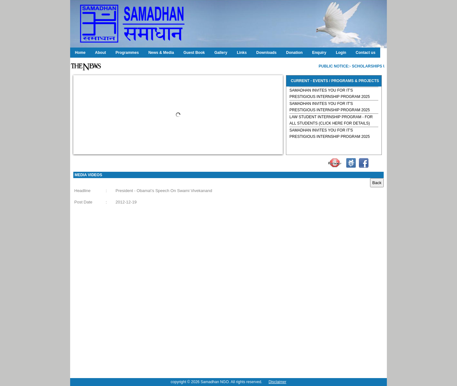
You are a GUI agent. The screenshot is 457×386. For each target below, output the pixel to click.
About (100, 52)
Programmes (127, 52)
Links (242, 52)
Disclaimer (277, 382)
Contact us (365, 52)
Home (80, 52)
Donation (294, 52)
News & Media (161, 52)
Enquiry (319, 52)
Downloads (266, 52)
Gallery (220, 52)
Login (341, 52)
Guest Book (194, 52)
